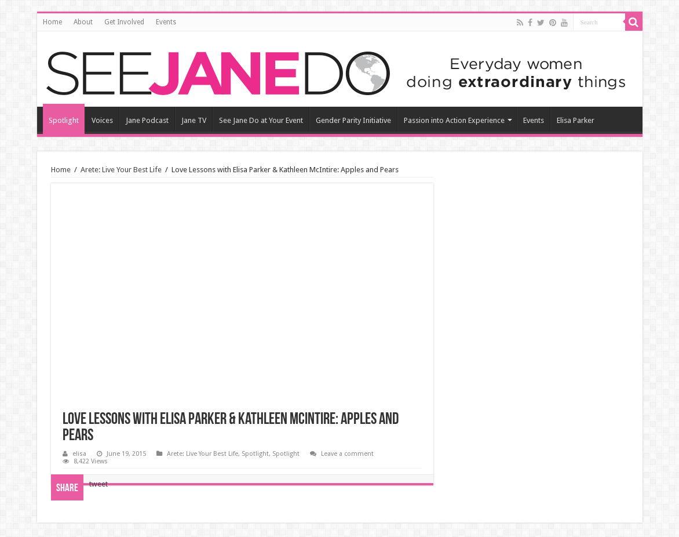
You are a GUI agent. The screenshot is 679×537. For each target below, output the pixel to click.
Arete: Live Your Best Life (121, 169)
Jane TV (193, 120)
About (83, 22)
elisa (79, 454)
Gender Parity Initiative (353, 120)
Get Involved (124, 22)
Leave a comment (347, 454)
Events (166, 22)
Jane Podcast (147, 120)
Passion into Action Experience (454, 120)
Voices (102, 120)
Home (52, 22)
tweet (98, 484)
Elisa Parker (575, 120)
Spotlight (64, 120)
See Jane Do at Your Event (261, 120)
